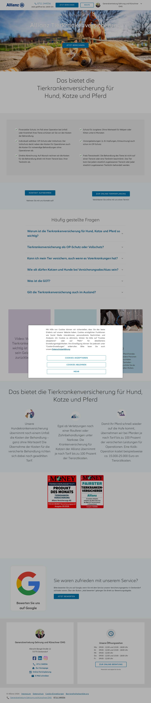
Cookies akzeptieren (76, 358)
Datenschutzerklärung (61, 349)
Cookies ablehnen (76, 365)
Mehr (76, 371)
